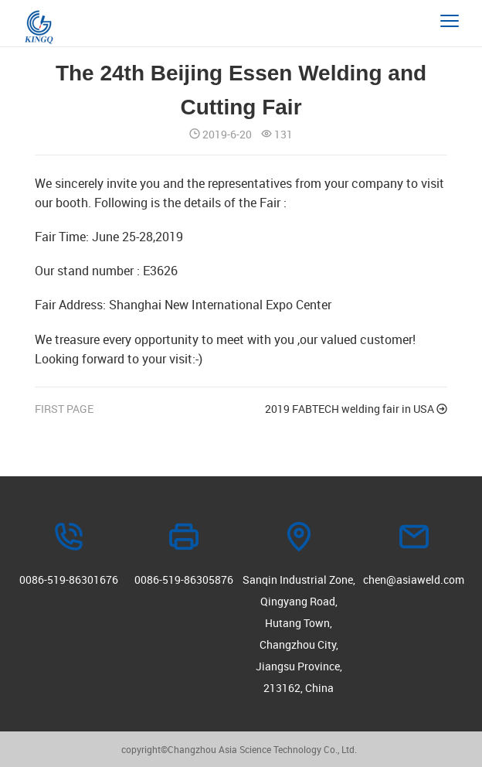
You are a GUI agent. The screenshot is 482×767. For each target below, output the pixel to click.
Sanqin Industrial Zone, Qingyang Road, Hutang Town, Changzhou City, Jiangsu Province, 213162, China (299, 633)
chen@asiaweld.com (413, 579)
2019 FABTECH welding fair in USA (356, 409)
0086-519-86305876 (183, 579)
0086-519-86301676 (68, 579)
